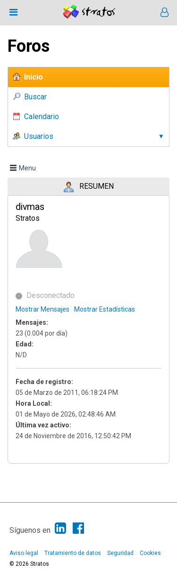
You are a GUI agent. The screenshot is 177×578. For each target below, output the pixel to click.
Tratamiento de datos (72, 553)
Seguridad (120, 553)
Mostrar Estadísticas (104, 309)
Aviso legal (23, 553)
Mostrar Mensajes (42, 309)
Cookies (150, 553)
